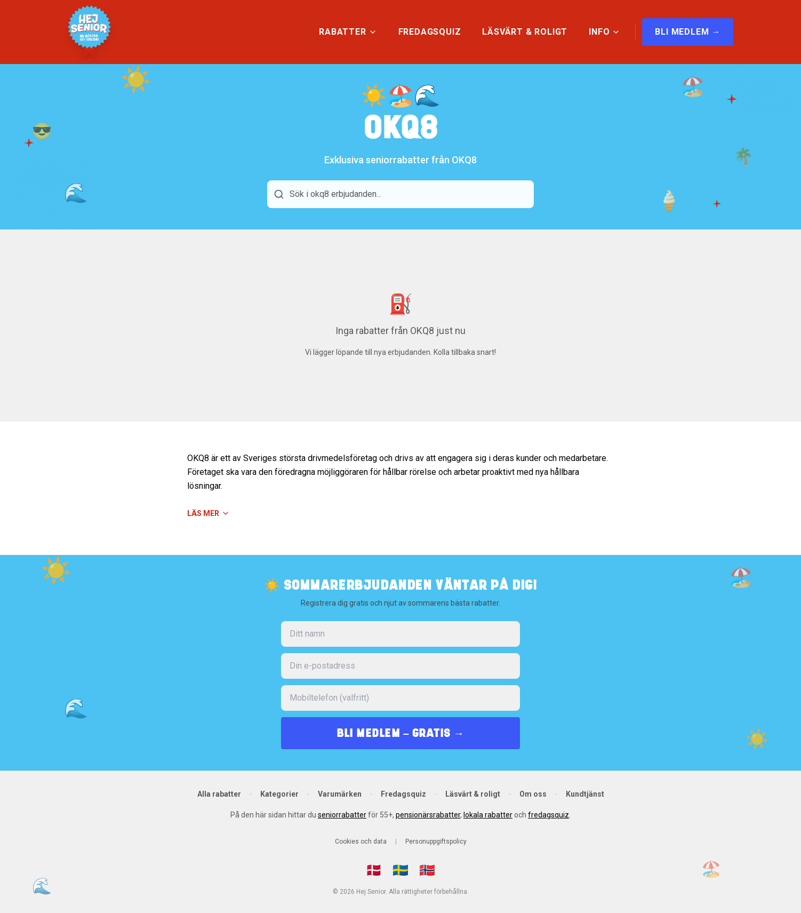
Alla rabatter (219, 794)
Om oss (533, 794)
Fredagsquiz (403, 794)
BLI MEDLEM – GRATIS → (400, 733)
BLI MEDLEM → (687, 32)
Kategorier (279, 794)
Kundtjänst (585, 794)
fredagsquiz (548, 815)
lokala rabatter (487, 815)
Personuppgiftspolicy (436, 841)
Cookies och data (361, 841)
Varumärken (340, 794)
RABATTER (348, 32)
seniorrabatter (342, 815)
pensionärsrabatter (428, 815)
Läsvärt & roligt (472, 794)
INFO (604, 32)
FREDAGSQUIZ (429, 32)
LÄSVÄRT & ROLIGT (524, 32)
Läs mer (208, 513)
